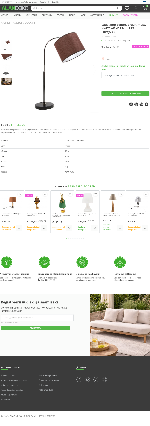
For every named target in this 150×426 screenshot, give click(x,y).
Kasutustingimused (48, 380)
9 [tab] (81, 243)
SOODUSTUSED (130, 15)
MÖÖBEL (5, 15)
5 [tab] (74, 243)
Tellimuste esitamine (10, 390)
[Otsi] (76, 8)
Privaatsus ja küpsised (49, 385)
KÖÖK (82, 15)
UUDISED (113, 15)
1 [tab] (66, 243)
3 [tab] (70, 243)
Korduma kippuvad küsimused (15, 385)
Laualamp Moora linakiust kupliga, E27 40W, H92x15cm (111, 218)
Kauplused (44, 2)
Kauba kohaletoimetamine (13, 395)
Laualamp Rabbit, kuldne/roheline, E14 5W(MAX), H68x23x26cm (62, 218)
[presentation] (94, 69)
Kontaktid (55, 2)
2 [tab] (68, 243)
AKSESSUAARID (97, 15)
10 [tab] (83, 243)
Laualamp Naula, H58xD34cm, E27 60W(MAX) (135, 218)
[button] (146, 8)
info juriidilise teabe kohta (9, 328)
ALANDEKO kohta (9, 380)
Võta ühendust (46, 395)
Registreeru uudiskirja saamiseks (125, 95)
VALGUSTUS (31, 15)
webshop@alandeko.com (26, 2)
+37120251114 (7, 2)
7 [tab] (77, 243)
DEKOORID (47, 15)
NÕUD (72, 15)
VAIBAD (17, 15)
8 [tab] (79, 243)
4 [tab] (72, 243)
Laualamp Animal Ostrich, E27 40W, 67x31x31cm (34, 218)
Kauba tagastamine (10, 400)
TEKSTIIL (60, 15)
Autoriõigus (44, 390)
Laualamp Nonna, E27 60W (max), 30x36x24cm (11, 217)
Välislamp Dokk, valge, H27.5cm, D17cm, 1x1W (87, 217)
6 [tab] (75, 243)
